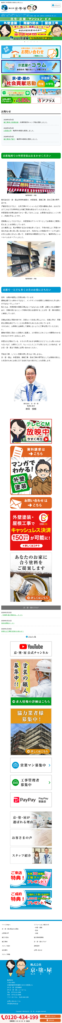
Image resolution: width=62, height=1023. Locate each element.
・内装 (36, 933)
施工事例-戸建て (9, 139)
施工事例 (4, 941)
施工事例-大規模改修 (11, 122)
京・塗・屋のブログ (40, 941)
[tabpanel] (31, 28)
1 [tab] (25, 42)
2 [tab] (28, 42)
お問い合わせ (38, 950)
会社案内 (4, 950)
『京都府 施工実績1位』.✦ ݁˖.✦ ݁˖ (12, 615)
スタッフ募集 (6, 954)
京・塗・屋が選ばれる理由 (10, 929)
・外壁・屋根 (38, 927)
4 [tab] (34, 42)
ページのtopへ (6, 924)
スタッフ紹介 (6, 946)
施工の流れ (5, 937)
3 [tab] (31, 42)
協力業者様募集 (39, 937)
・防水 (36, 930)
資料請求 (36, 946)
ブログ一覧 (32, 637)
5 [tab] (37, 42)
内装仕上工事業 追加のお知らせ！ (12, 631)
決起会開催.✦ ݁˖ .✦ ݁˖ (7, 623)
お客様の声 (8, 131)
